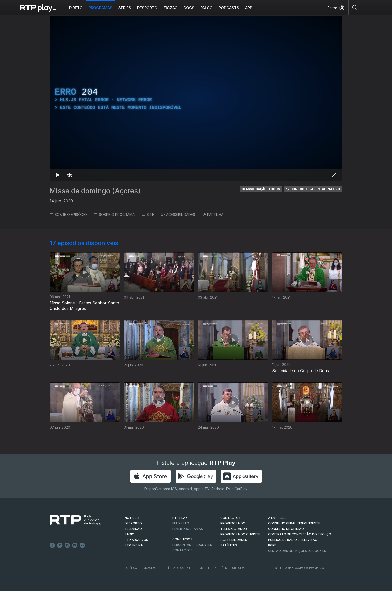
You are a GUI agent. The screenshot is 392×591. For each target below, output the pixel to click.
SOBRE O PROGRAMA (114, 214)
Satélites (228, 545)
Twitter (60, 545)
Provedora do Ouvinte (240, 534)
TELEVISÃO (133, 529)
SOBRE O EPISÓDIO (68, 214)
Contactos (182, 550)
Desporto (147, 8)
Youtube (75, 545)
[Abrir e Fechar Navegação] (368, 8)
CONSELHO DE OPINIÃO (286, 529)
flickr (82, 545)
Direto (76, 8)
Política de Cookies (177, 568)
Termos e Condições (211, 568)
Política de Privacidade (142, 568)
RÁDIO (129, 534)
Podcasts (229, 8)
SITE (148, 214)
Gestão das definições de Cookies (297, 551)
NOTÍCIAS (132, 518)
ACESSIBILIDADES (178, 214)
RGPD (272, 545)
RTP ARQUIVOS (136, 540)
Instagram (67, 545)
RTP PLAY (180, 518)
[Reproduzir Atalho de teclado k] (58, 175)
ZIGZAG (171, 8)
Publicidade (239, 568)
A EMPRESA (277, 518)
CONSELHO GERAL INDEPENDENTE (294, 523)
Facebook (52, 545)
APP (248, 8)
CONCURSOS (182, 539)
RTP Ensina (134, 545)
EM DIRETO (180, 523)
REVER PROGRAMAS (187, 529)
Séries (124, 8)
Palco (206, 8)
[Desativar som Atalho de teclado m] (70, 175)
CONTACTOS (230, 518)
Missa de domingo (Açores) (95, 191)
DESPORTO (133, 523)
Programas (100, 8)
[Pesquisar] (355, 7)
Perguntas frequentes (192, 545)
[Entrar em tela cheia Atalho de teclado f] (334, 175)
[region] (196, 98)
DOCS (189, 8)
